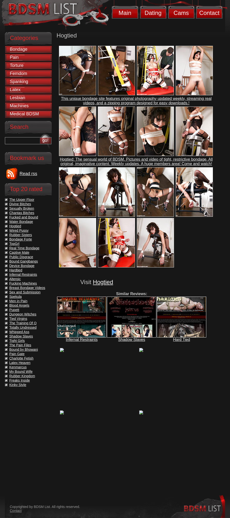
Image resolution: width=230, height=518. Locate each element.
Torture (16, 65)
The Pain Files (20, 345)
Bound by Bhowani (23, 349)
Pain (14, 57)
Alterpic (15, 279)
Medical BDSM (24, 113)
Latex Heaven (19, 363)
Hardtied (15, 270)
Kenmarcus (18, 367)
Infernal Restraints (82, 339)
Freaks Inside (19, 380)
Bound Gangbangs (23, 261)
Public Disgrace (21, 257)
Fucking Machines (23, 283)
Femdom (18, 73)
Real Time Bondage (24, 248)
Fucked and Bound (23, 217)
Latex (15, 89)
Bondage (18, 49)
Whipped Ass (19, 332)
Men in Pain (18, 301)
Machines (19, 105)
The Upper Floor (21, 200)
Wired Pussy (19, 230)
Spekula (15, 297)
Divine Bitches (20, 204)
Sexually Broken (21, 208)
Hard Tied (181, 339)
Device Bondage (21, 266)
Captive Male (19, 252)
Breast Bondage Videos (27, 288)
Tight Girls (17, 341)
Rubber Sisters (20, 235)
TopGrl (14, 244)
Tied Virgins (18, 319)
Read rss (28, 173)
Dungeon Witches (22, 314)
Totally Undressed (22, 327)
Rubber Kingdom (22, 376)
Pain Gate (16, 354)
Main (124, 13)
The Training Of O (22, 323)
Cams (181, 13)
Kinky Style (17, 385)
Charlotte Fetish (21, 358)
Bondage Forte (20, 239)
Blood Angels (19, 305)
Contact (209, 13)
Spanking (19, 81)
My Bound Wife (21, 371)
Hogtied (103, 282)
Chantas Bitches (21, 213)
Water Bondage (21, 222)
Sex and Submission (25, 292)
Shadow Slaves (131, 339)
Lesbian (17, 97)
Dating (153, 13)
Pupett (14, 310)
